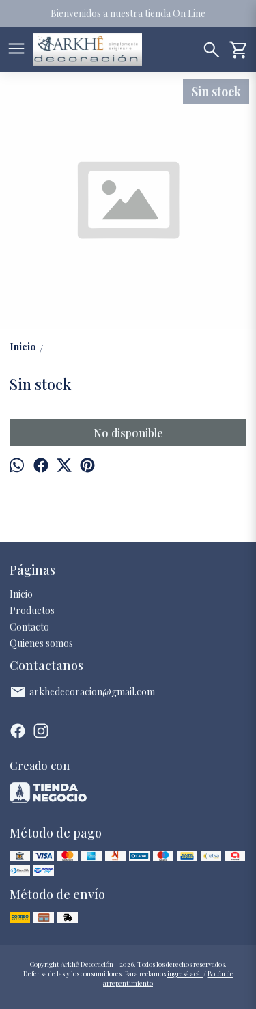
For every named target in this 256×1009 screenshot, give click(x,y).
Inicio (21, 594)
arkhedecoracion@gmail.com (82, 692)
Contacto (29, 626)
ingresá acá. (185, 973)
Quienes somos (41, 643)
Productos (32, 610)
